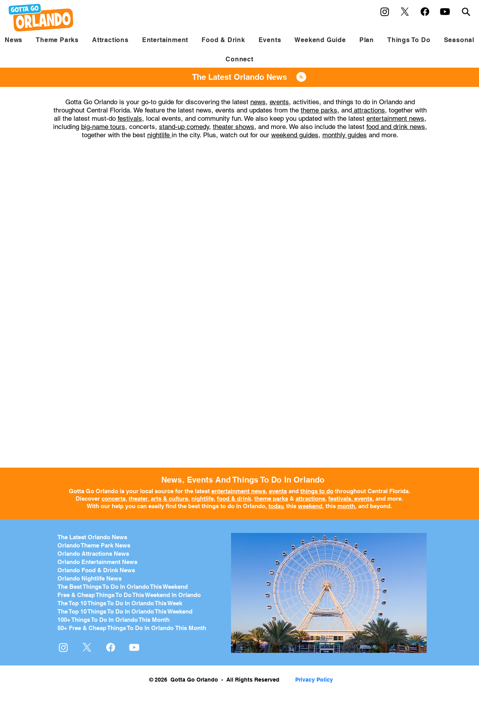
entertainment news (395, 118)
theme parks (319, 110)
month (346, 506)
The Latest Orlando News (92, 537)
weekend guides (294, 135)
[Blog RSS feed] (301, 77)
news (258, 102)
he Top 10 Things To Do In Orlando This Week (121, 603)
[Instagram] (384, 11)
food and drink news (395, 127)
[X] (405, 11)
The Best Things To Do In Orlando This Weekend (122, 586)
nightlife (159, 135)
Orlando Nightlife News (89, 578)
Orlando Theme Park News (93, 545)
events (279, 102)
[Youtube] (445, 11)
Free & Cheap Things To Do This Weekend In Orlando (129, 595)
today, (276, 506)
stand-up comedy (184, 127)
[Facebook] (425, 11)
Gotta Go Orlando (93, 491)
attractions (368, 110)
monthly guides (344, 135)
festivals (130, 118)
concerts (114, 498)
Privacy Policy (314, 679)
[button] (57, 40)
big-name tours (103, 127)
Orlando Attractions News (93, 553)
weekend (310, 506)
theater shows (233, 127)
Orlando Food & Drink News (96, 570)
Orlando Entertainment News (97, 561)
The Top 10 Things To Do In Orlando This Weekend (124, 611)
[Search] (466, 11)
